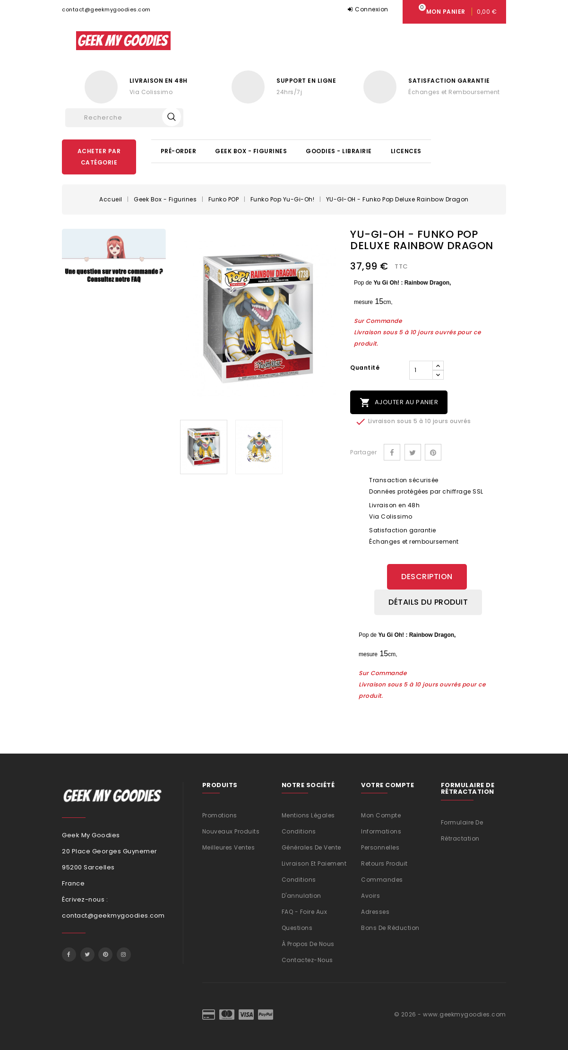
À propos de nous (308, 944)
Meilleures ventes (228, 847)
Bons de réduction (390, 928)
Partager (392, 452)
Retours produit (384, 863)
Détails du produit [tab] (428, 602)
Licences (406, 151)
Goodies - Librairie (339, 151)
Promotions (219, 815)
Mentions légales (308, 815)
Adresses (375, 912)
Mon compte (381, 815)
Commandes (382, 880)
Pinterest (433, 452)
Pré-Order (179, 151)
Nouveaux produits (231, 831)
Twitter (87, 954)
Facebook (69, 954)
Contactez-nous (307, 960)
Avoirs (370, 896)
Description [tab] (427, 576)
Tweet (412, 452)
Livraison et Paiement (314, 863)
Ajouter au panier (399, 402)
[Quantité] (421, 370)
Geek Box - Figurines (251, 151)
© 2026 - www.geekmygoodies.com (450, 1014)
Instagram (124, 954)
